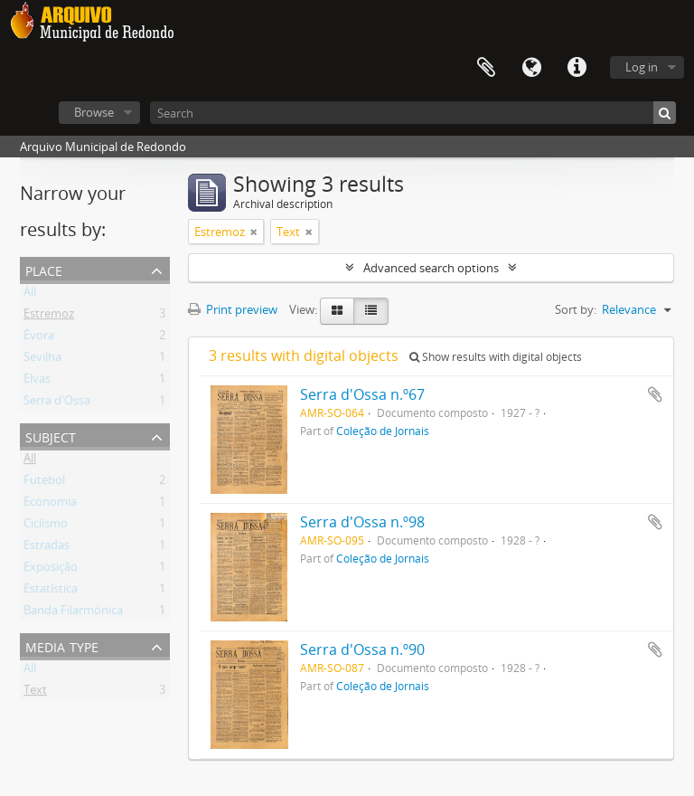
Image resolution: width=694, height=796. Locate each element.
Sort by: (575, 309)
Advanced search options (431, 268)
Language (531, 67)
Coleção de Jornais (382, 430)
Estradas (46, 548)
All (29, 295)
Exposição (50, 570)
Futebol (44, 483)
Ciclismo (45, 526)
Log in (641, 67)
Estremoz (48, 316)
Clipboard (486, 67)
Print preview (232, 309)
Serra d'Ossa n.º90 (362, 649)
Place (43, 269)
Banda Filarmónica (73, 613)
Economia (50, 505)
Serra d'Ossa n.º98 (362, 522)
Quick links (576, 67)
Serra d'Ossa (56, 403)
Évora (38, 338)
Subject (50, 435)
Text (35, 693)
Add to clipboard (655, 394)
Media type (61, 645)
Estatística (50, 591)
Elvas (37, 382)
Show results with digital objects (495, 357)
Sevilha (42, 360)
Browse (94, 112)
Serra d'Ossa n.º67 (362, 394)
